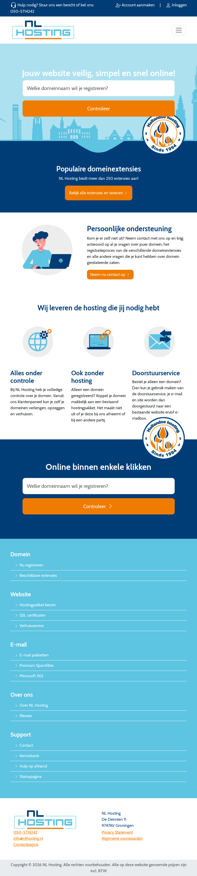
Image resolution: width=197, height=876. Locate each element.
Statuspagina (28, 776)
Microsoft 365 (28, 675)
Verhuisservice (29, 625)
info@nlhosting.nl (28, 838)
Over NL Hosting (31, 705)
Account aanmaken (136, 5)
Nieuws (23, 715)
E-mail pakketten (31, 655)
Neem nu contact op (110, 274)
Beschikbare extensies (35, 575)
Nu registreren (28, 565)
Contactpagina (25, 844)
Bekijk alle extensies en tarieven (98, 192)
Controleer (98, 108)
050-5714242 (22, 11)
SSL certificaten (30, 615)
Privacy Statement (117, 832)
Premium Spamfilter (34, 665)
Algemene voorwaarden (122, 838)
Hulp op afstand (30, 766)
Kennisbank (26, 755)
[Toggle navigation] (179, 30)
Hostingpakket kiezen (35, 604)
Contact (23, 745)
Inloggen (176, 5)
